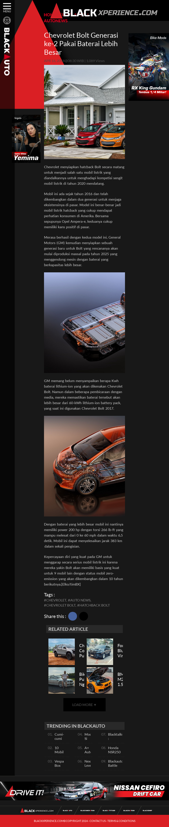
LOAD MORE (84, 705)
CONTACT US (98, 821)
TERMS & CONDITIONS (121, 821)
